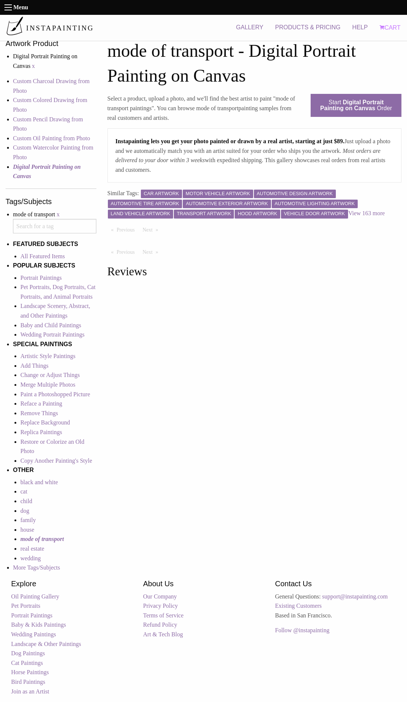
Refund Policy (160, 624)
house (27, 529)
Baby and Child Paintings (50, 325)
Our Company (160, 596)
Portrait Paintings (41, 278)
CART (390, 27)
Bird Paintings (28, 682)
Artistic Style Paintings (47, 356)
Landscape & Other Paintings (46, 644)
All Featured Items (42, 256)
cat (23, 491)
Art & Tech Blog (163, 634)
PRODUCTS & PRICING (307, 27)
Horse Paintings (30, 672)
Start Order (356, 105)
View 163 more (366, 213)
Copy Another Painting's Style (56, 460)
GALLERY (250, 27)
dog (24, 511)
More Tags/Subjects (36, 567)
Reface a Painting (41, 403)
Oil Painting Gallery (35, 596)
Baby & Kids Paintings (38, 624)
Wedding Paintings (33, 634)
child (26, 501)
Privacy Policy (160, 606)
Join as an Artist (30, 691)
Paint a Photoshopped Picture (55, 394)
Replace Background (45, 422)
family (28, 520)
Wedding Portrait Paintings (52, 334)
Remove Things (39, 413)
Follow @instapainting (302, 630)
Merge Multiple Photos (47, 384)
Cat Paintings (27, 663)
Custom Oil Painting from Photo (51, 138)
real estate (32, 548)
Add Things (34, 366)
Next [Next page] (152, 229)
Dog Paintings (28, 653)
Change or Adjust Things (50, 375)
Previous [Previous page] (128, 229)
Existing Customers (298, 606)
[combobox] (54, 226)
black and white (39, 482)
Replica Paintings (41, 432)
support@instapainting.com (355, 596)
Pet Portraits (25, 606)
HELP (360, 27)
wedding (30, 558)
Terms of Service (163, 615)
